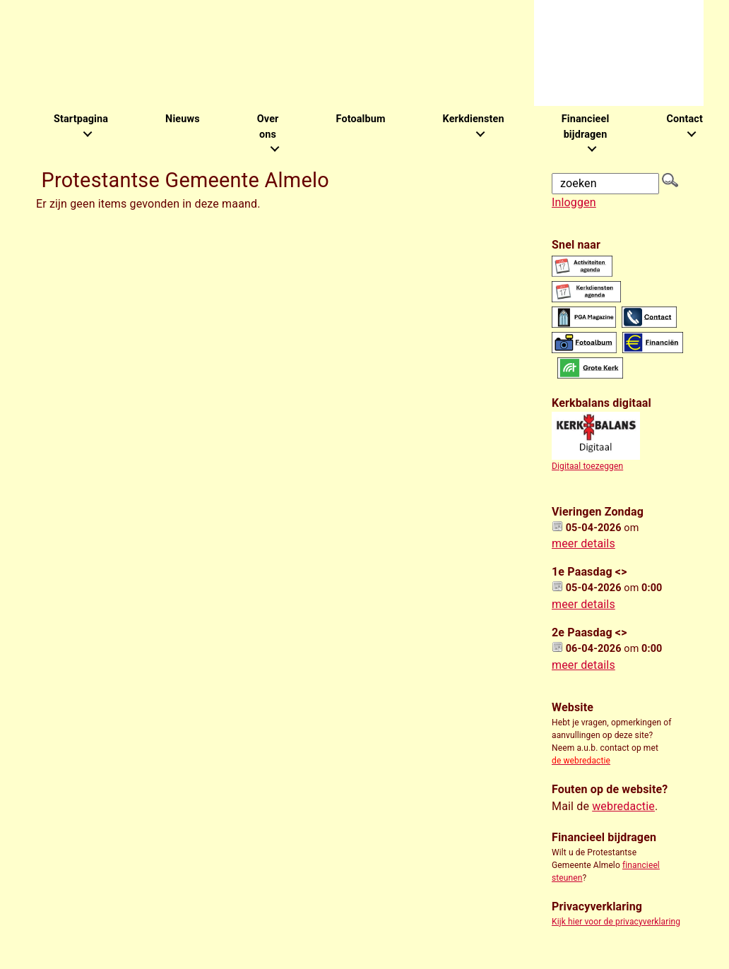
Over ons (268, 127)
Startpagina (81, 119)
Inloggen (574, 202)
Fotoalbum (360, 119)
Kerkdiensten (473, 119)
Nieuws (182, 119)
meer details (583, 543)
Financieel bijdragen (586, 127)
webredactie (623, 806)
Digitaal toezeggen (587, 466)
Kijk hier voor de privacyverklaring (616, 922)
